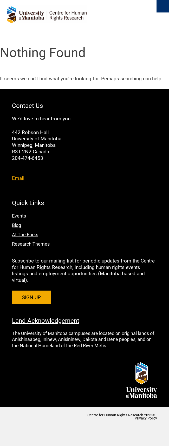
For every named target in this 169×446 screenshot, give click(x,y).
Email (18, 178)
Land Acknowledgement (45, 320)
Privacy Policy (146, 418)
